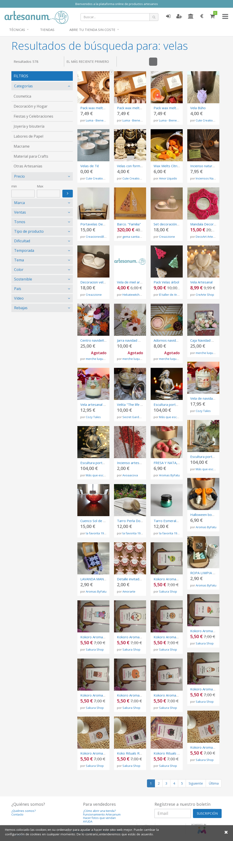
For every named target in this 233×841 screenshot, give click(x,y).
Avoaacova (130, 475)
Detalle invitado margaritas (138, 579)
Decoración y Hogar (31, 106)
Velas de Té (89, 166)
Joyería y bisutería (29, 126)
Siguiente (196, 783)
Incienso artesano (131, 462)
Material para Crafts (31, 156)
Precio (19, 176)
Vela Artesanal (201, 282)
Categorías (23, 85)
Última (214, 783)
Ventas (20, 212)
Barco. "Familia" (129, 224)
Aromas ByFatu (169, 475)
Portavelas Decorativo (98, 224)
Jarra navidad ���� (134, 340)
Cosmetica (22, 96)
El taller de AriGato (172, 295)
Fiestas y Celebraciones (33, 116)
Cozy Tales (203, 411)
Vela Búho (198, 108)
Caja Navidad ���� (207, 340)
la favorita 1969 (96, 533)
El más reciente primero (89, 63)
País (17, 288)
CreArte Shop (205, 295)
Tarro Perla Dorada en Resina (140, 520)
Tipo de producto (29, 231)
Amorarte (128, 591)
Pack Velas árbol (166, 282)
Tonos (19, 221)
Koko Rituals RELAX (132, 753)
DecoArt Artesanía (208, 237)
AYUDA (87, 821)
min (14, 186)
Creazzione (167, 237)
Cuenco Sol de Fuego (96, 520)
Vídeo (19, 298)
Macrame (22, 146)
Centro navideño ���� (100, 340)
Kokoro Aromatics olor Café (175, 695)
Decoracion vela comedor (100, 282)
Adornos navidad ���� (174, 340)
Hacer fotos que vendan (99, 818)
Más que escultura (172, 417)
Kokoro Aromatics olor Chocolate (106, 695)
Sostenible (23, 279)
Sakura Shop (168, 591)
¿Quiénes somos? (23, 811)
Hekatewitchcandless (137, 295)
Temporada (24, 250)
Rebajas (21, 307)
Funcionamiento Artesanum (102, 814)
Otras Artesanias (28, 166)
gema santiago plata (136, 237)
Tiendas (47, 29)
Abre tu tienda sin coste (92, 29)
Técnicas (17, 29)
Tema (19, 260)
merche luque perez (100, 359)
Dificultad (22, 240)
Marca (19, 202)
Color (18, 269)
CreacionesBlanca (98, 237)
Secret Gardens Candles (139, 417)
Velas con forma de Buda (136, 166)
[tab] (42, 86)
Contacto (17, 814)
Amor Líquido (168, 178)
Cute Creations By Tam (211, 120)
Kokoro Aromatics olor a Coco (177, 637)
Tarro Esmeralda (167, 520)
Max (40, 186)
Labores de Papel (28, 136)
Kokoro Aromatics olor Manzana (178, 579)
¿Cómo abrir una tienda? (99, 811)
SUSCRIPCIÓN (207, 813)
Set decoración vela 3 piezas (176, 224)
